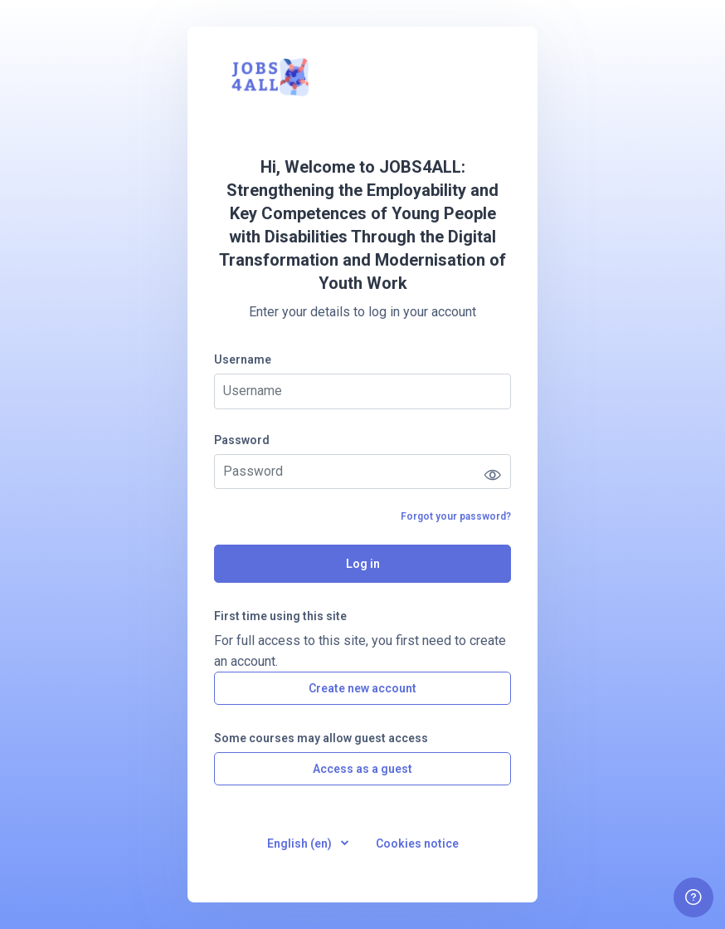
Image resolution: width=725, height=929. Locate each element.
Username (242, 359)
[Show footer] (693, 897)
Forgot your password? (456, 516)
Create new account (362, 688)
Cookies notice (417, 843)
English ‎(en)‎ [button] (300, 843)
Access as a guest (362, 768)
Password (242, 440)
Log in (363, 563)
